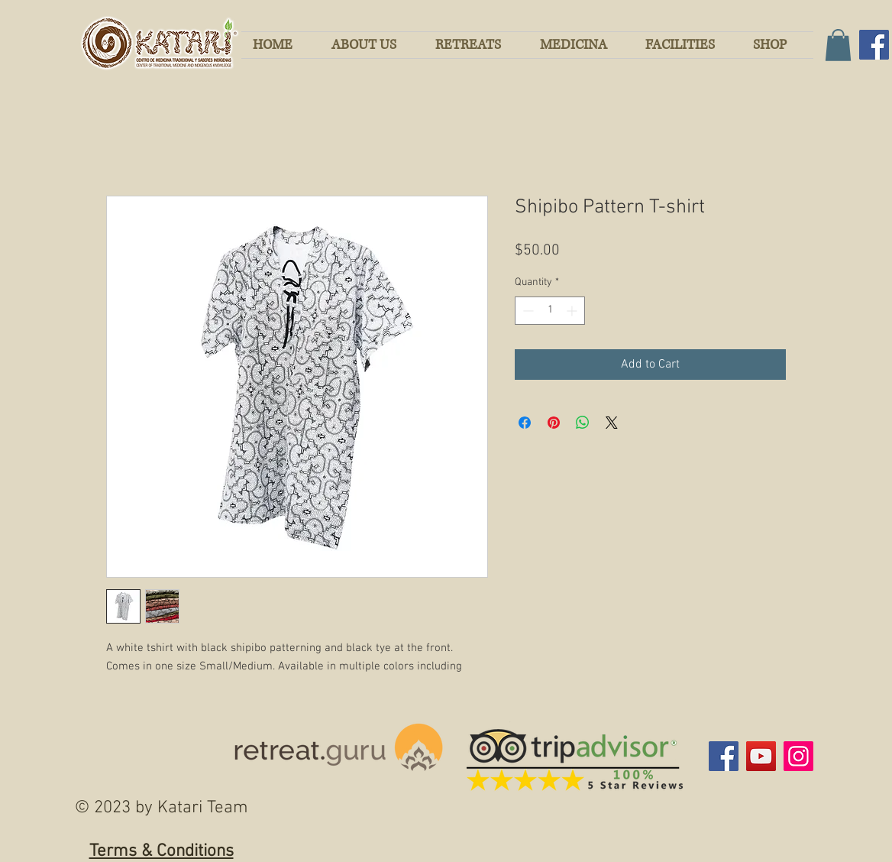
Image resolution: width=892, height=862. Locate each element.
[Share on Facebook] (524, 422)
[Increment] (573, 310)
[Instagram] (798, 756)
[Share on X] (612, 422)
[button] (838, 45)
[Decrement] (526, 310)
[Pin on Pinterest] (554, 422)
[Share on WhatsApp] (583, 422)
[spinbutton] (550, 310)
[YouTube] (761, 756)
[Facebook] (874, 45)
